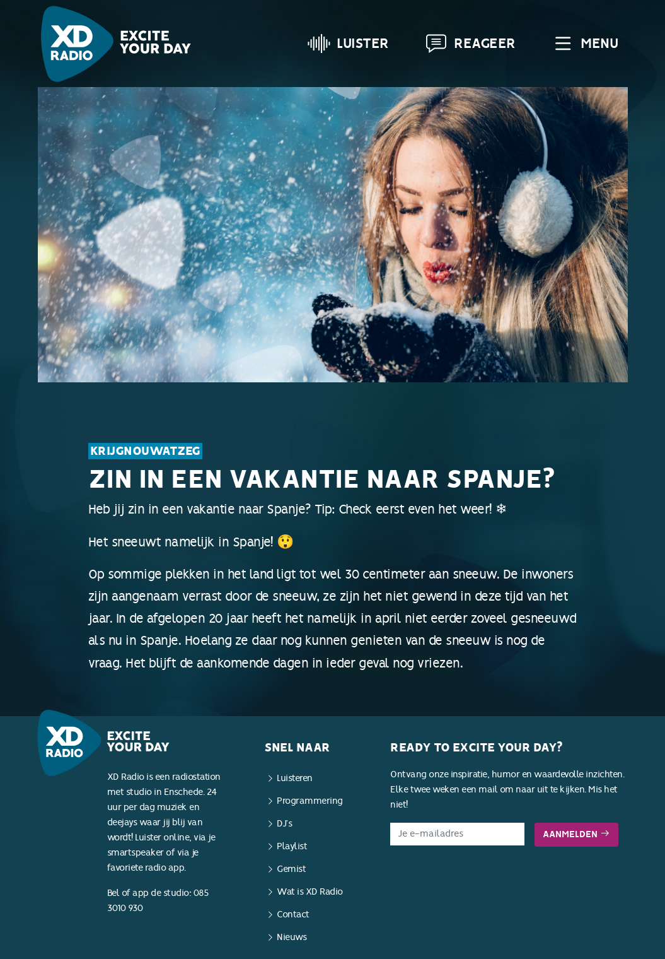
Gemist (291, 869)
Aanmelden (576, 834)
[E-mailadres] (457, 834)
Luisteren (295, 778)
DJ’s (284, 824)
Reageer (470, 43)
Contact (293, 915)
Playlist (292, 846)
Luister (348, 43)
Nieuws (291, 937)
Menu (585, 43)
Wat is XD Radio (310, 892)
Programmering (310, 801)
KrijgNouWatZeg (145, 451)
